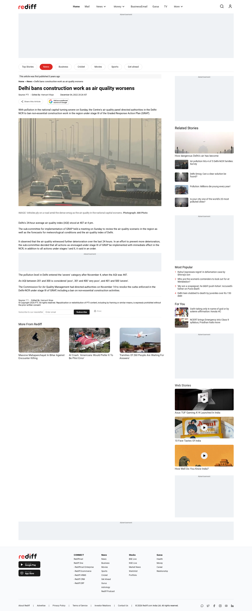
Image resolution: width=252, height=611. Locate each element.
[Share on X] (208, 606)
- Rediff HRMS (80, 575)
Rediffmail (78, 559)
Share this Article (31, 101)
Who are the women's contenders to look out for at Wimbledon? (203, 280)
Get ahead (133, 66)
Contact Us (123, 605)
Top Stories (28, 66)
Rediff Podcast (108, 591)
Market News (135, 567)
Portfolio (133, 575)
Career (160, 567)
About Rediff (24, 605)
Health (160, 559)
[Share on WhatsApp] (202, 606)
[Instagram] (220, 606)
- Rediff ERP (79, 583)
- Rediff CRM (79, 579)
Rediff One (78, 563)
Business (63, 66)
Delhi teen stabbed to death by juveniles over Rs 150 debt (204, 294)
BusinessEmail (139, 6)
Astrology (105, 587)
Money (119, 6)
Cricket (81, 66)
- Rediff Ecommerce (82, 571)
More (178, 6)
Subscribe (81, 312)
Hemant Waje (47, 95)
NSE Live (133, 563)
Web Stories (183, 385)
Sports (114, 66)
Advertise (41, 605)
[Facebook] (214, 606)
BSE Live (133, 559)
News (101, 6)
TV (165, 6)
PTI (27, 95)
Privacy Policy (59, 605)
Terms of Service (80, 605)
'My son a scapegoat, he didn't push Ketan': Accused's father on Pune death (205, 287)
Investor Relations (103, 605)
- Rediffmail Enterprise (84, 567)
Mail (87, 6)
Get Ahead (106, 579)
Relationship (162, 571)
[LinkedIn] (232, 606)
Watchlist (133, 571)
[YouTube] (226, 606)
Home (76, 6)
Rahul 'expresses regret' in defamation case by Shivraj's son (201, 273)
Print (97, 311)
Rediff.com (147, 605)
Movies (98, 66)
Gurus (155, 6)
